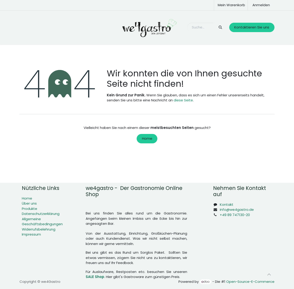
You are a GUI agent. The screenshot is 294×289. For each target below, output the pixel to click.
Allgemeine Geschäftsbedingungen (42, 222)
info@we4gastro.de (237, 209)
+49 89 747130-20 (235, 214)
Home (147, 138)
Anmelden (261, 5)
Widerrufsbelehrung (38, 229)
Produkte (29, 208)
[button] (268, 274)
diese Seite (183, 100)
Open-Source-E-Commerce (250, 281)
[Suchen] (220, 27)
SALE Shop (95, 276)
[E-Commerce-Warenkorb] (231, 5)
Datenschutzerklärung (40, 213)
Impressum (31, 234)
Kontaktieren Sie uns (251, 27)
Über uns (29, 203)
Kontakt (226, 204)
